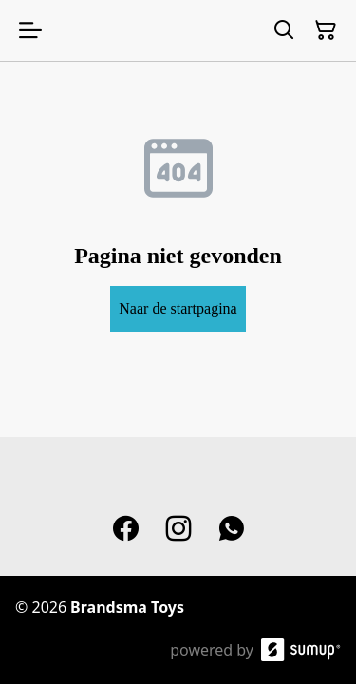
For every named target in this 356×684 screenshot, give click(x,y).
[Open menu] (30, 30)
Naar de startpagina (177, 308)
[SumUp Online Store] (301, 649)
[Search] (284, 30)
